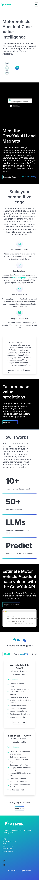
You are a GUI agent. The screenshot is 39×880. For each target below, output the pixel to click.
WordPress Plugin (9, 841)
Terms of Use (7, 846)
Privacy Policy (8, 848)
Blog (4, 838)
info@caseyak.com (9, 851)
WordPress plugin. (19, 278)
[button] (36, 4)
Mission (5, 843)
